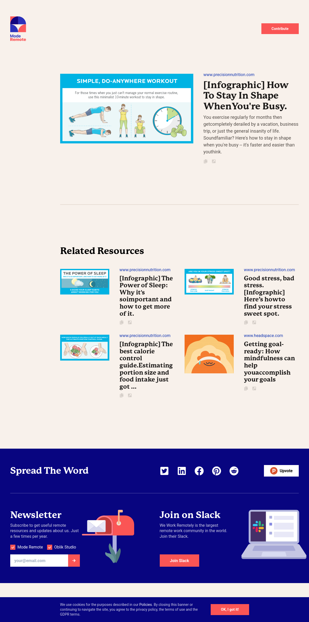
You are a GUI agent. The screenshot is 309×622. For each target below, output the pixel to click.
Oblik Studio (65, 547)
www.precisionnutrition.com (229, 74)
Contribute (280, 29)
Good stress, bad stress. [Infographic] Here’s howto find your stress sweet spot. (269, 296)
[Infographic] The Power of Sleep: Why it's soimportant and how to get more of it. (146, 296)
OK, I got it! (230, 609)
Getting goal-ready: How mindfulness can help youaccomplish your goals (269, 362)
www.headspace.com (263, 335)
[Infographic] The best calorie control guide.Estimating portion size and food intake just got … (146, 365)
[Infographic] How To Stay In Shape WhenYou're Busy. (246, 96)
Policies (145, 605)
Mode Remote (30, 547)
